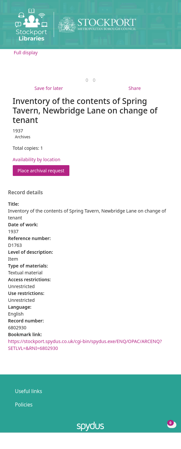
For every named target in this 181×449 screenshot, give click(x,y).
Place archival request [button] (43, 170)
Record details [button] (25, 193)
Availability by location (37, 159)
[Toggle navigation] (166, 27)
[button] (158, 27)
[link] (86, 80)
